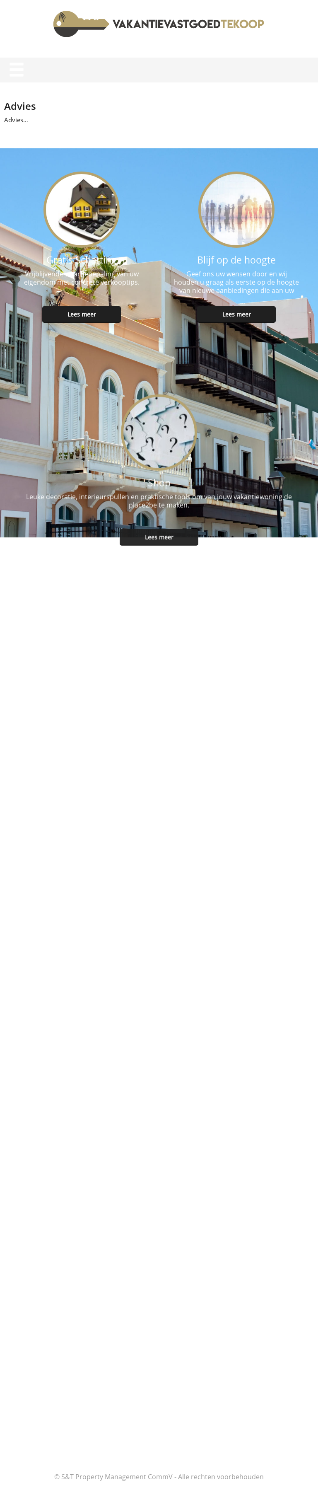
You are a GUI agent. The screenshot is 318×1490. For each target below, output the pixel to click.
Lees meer (81, 312)
